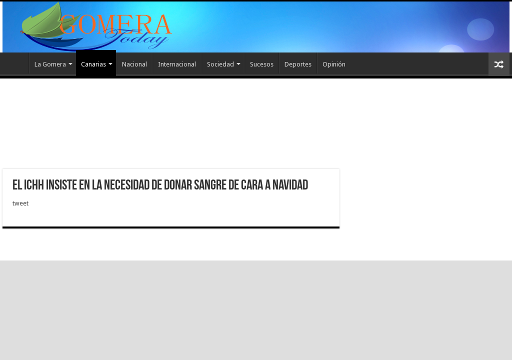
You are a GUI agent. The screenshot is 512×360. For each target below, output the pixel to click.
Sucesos (262, 64)
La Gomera (50, 64)
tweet (20, 203)
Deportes (298, 64)
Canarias (93, 64)
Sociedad (220, 64)
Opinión (334, 64)
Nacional (134, 64)
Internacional (177, 64)
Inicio (15, 63)
